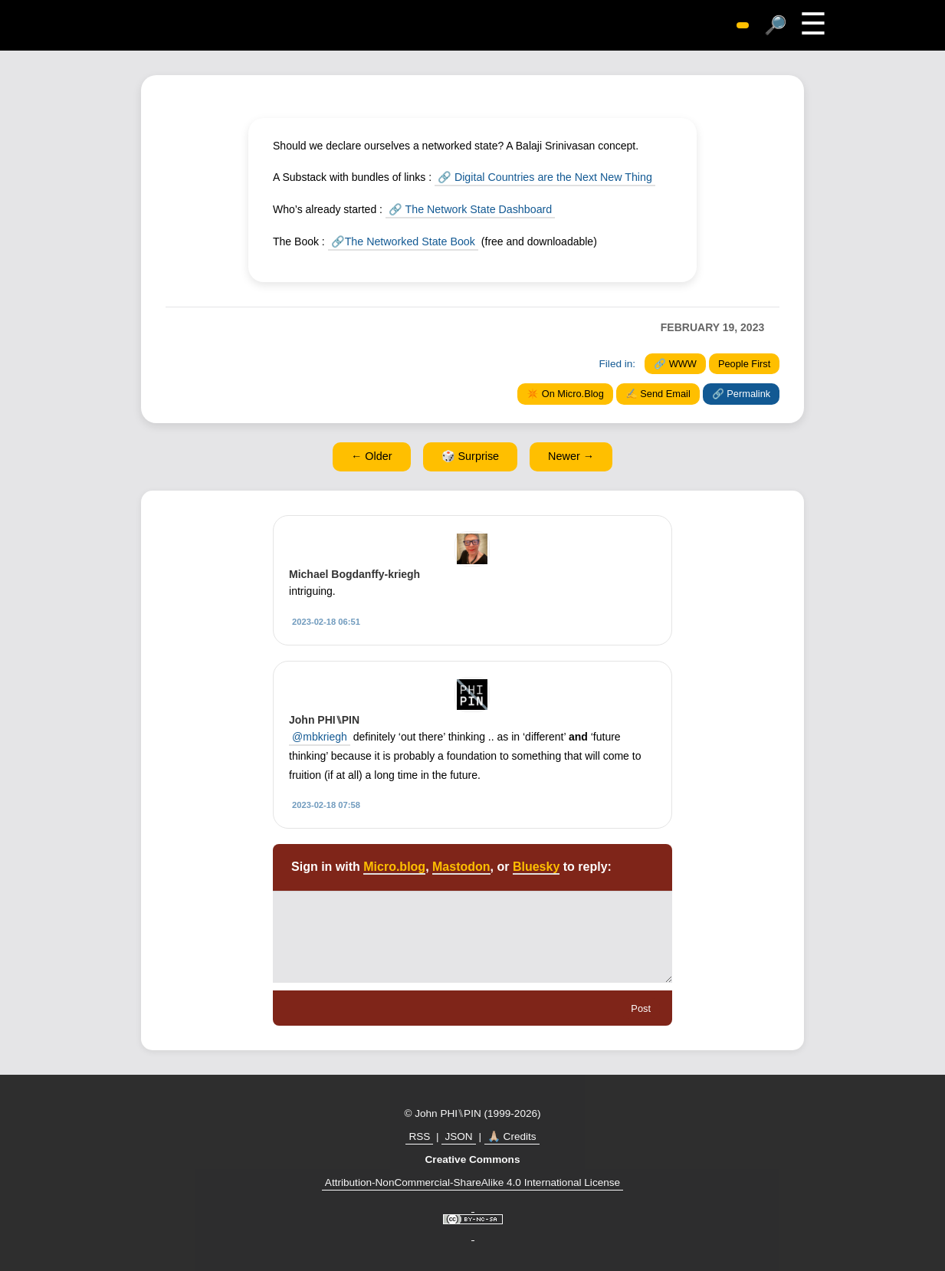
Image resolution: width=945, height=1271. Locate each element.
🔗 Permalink (741, 393)
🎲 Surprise (470, 455)
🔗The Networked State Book (401, 241)
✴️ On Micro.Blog (565, 393)
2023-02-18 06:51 (326, 620)
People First (744, 363)
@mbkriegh (319, 735)
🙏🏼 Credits (511, 1135)
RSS (419, 1135)
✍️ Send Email (658, 393)
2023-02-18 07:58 (326, 804)
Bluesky (536, 865)
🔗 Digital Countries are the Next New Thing (543, 177)
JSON (458, 1135)
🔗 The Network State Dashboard (469, 208)
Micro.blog (394, 865)
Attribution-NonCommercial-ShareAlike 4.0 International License (472, 1181)
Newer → (571, 455)
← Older (371, 455)
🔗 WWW (675, 363)
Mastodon (461, 865)
